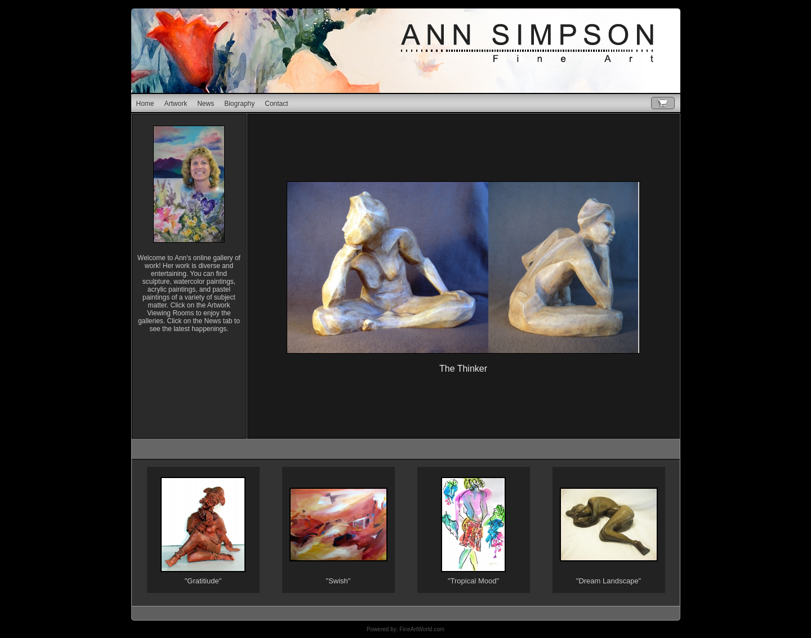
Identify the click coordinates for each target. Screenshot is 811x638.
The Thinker (463, 368)
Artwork (176, 104)
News (205, 104)
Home (145, 104)
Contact (276, 104)
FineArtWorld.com (421, 629)
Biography (239, 104)
